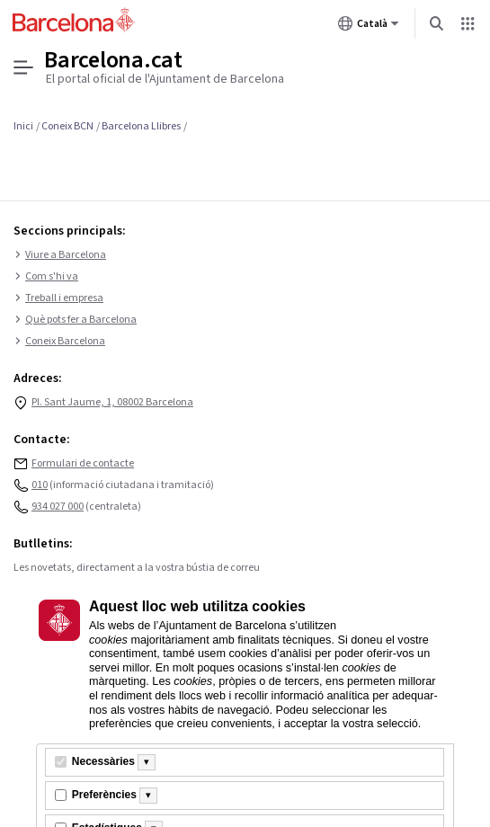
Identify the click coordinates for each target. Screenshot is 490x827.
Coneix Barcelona (59, 341)
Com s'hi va (45, 277)
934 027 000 (57, 506)
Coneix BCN (67, 125)
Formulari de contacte (82, 463)
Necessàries (103, 761)
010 (39, 485)
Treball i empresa (58, 298)
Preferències (104, 794)
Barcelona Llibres (141, 125)
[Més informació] (147, 762)
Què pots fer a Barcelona (75, 320)
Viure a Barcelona (59, 255)
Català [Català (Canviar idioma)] (368, 27)
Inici (23, 125)
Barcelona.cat (113, 59)
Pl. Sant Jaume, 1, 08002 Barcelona (112, 402)
